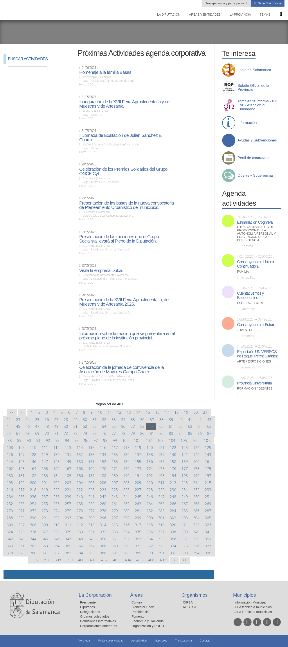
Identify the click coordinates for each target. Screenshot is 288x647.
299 (138, 517)
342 (10, 538)
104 (172, 440)
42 (200, 419)
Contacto (205, 640)
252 (10, 503)
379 (21, 552)
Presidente (88, 602)
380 (33, 552)
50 (66, 426)
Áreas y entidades (205, 14)
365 (68, 545)
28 (66, 419)
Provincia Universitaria (254, 383)
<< (12, 412)
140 (173, 454)
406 (151, 559)
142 (196, 454)
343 (21, 538)
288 (10, 517)
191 (138, 475)
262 (126, 503)
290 (33, 517)
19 (186, 412)
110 (33, 447)
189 (115, 475)
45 (18, 426)
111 (45, 447)
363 (45, 545)
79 (133, 433)
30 (85, 419)
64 (200, 426)
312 (80, 524)
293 (68, 517)
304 (196, 517)
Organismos (195, 595)
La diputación (168, 14)
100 (125, 440)
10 (100, 412)
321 (185, 524)
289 (21, 517)
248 (173, 496)
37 (152, 419)
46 (27, 426)
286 (196, 510)
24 (27, 419)
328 (56, 531)
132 (80, 454)
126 (10, 454)
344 (33, 538)
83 (171, 433)
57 (133, 426)
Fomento (137, 616)
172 (126, 468)
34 (123, 419)
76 (104, 433)
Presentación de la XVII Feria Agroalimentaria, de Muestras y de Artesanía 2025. (123, 301)
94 (67, 440)
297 (115, 517)
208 (126, 482)
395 (208, 552)
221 (68, 489)
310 (56, 524)
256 (56, 503)
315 (115, 524)
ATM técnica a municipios (253, 607)
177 (185, 468)
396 (34, 559)
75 (94, 433)
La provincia (240, 14)
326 (33, 531)
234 (10, 496)
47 (37, 426)
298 (126, 517)
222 (80, 489)
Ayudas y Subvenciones (257, 140)
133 (91, 454)
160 (196, 461)
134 (103, 454)
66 (8, 433)
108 (10, 447)
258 (80, 503)
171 (115, 468)
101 (137, 440)
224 (103, 489)
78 (123, 433)
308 (33, 524)
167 (68, 468)
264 (150, 503)
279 (115, 510)
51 (75, 426)
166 (56, 468)
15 (148, 412)
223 (91, 489)
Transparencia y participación (225, 3)
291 (45, 517)
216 (10, 489)
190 (126, 475)
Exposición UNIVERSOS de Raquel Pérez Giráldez (257, 354)
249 (185, 496)
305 (208, 517)
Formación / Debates (255, 388)
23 (18, 419)
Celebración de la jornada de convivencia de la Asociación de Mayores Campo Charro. (121, 369)
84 (180, 433)
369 (115, 545)
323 (208, 524)
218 (33, 489)
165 (45, 468)
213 (185, 482)
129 (45, 454)
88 (10, 440)
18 (177, 412)
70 (47, 433)
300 (150, 517)
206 (103, 482)
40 (180, 419)
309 (45, 524)
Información (247, 123)
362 (33, 545)
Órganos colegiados (94, 616)
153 (115, 461)
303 (185, 517)
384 (80, 552)
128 (33, 454)
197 (208, 475)
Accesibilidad (139, 640)
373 (161, 545)
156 (150, 461)
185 (68, 475)
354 (150, 538)
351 (115, 538)
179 (208, 468)
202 (56, 482)
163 (21, 468)
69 (37, 433)
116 (103, 447)
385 (91, 552)
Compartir (9, 574)
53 (94, 426)
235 (21, 496)
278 (103, 510)
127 (21, 454)
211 (161, 482)
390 (150, 552)
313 (91, 524)
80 (142, 433)
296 (103, 517)
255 (45, 503)
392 (173, 552)
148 (56, 461)
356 (173, 538)
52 (85, 426)
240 (80, 496)
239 (68, 496)
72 (66, 433)
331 (91, 531)
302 (173, 517)
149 (68, 461)
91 (38, 440)
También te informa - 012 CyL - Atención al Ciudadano (258, 105)
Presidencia (140, 612)
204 (80, 482)
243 (115, 496)
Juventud (245, 330)
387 (115, 552)
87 (209, 433)
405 (139, 559)
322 (196, 524)
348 (80, 538)
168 (80, 468)
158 (173, 461)
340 (196, 531)
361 (21, 545)
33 (114, 419)
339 (185, 531)
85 (190, 433)
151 (91, 461)
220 (56, 489)
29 (75, 419)
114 (80, 447)
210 (150, 482)
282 (150, 510)
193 (161, 475)
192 (150, 475)
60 (161, 426)
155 (138, 461)
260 (103, 503)
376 (196, 545)
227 (138, 489)
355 (161, 538)
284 (173, 510)
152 (103, 461)
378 (10, 552)
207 (115, 482)
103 (160, 440)
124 (196, 447)
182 (33, 475)
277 (91, 510)
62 (180, 426)
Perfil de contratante (254, 158)
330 (80, 531)
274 (56, 510)
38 (161, 419)
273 (45, 510)
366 (80, 545)
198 (10, 482)
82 (161, 433)
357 (185, 538)
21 (205, 412)
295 (91, 517)
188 (103, 475)
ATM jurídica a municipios (253, 612)
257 (68, 503)
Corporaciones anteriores (98, 626)
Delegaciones (90, 612)
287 (208, 510)
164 (33, 468)
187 (91, 475)
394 (196, 552)
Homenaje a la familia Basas (105, 72)
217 (21, 489)
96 (86, 440)
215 (208, 482)
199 (21, 482)
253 (21, 503)
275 (68, 510)
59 (152, 426)
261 (115, 503)
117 (115, 447)
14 (138, 412)
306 (10, 524)
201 (45, 482)
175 (161, 468)
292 (56, 517)
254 (33, 503)
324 (10, 531)
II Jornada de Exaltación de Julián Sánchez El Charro (120, 137)
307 (21, 524)
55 (114, 426)
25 (37, 419)
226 (126, 489)
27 (56, 419)
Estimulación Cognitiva (255, 222)
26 (47, 419)
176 (173, 468)
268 (196, 503)
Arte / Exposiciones (254, 361)
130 (56, 454)
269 (208, 503)
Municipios (244, 595)
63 (190, 426)
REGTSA (189, 607)
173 (138, 468)
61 (171, 426)
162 (10, 468)
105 (183, 440)
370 (126, 545)
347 (68, 538)
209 (138, 482)
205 (91, 482)
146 (33, 461)
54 (104, 426)
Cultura (136, 602)
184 (56, 475)
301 (161, 517)
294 (80, 517)
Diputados (87, 607)
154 (126, 461)
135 (115, 454)
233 (208, 489)
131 (68, 454)
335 (138, 531)
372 (150, 545)
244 (126, 496)
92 (48, 440)
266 (173, 503)
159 (185, 461)
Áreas (136, 595)
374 (173, 545)
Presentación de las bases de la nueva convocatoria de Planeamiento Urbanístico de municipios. (126, 205)
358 (196, 538)
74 (85, 433)
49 (56, 426)
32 (104, 419)
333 (115, 531)
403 (116, 559)
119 (138, 447)
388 (126, 552)
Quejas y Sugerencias (256, 176)
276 (80, 510)
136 (126, 454)
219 (45, 489)
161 (208, 461)
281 (138, 510)
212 (173, 482)
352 (126, 538)
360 (10, 545)
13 (129, 412)
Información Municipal (250, 602)
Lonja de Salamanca (254, 70)
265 (161, 503)
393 (185, 552)
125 (208, 447)
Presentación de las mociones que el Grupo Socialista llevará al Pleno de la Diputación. (119, 238)
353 (138, 538)
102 (149, 440)
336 (150, 531)
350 (103, 538)
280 (126, 510)
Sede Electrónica (269, 3)
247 (161, 496)
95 (76, 440)
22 (8, 419)
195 (185, 475)
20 (196, 412)
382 (56, 552)
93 (57, 440)
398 (58, 559)
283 (161, 510)
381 (45, 552)
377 (208, 545)
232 (196, 489)
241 (91, 496)
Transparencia (183, 640)
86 (200, 433)
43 (209, 419)
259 (91, 503)
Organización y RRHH (147, 626)
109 (21, 447)
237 (45, 496)
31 (94, 419)
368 (103, 545)
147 (45, 461)
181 (21, 475)
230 (173, 489)
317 (138, 524)
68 (27, 433)
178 (196, 468)
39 (171, 419)
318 (150, 524)
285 (185, 510)
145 (21, 461)
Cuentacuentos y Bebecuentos (250, 295)
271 (21, 510)
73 (75, 433)
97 (96, 440)
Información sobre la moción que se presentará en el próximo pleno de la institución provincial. (127, 335)
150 (80, 461)
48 (47, 426)
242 (103, 496)
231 (185, 489)
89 (19, 440)
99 (115, 440)
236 (33, 496)
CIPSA (188, 602)
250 (196, 496)
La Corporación (95, 595)
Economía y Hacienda (147, 621)
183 (45, 475)
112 (56, 447)
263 (138, 503)
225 (115, 489)
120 (150, 447)
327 (45, 531)
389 (138, 552)
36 (142, 419)
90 (29, 440)
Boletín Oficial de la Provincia (253, 88)
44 (8, 426)
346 (56, 538)
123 (185, 447)
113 (68, 447)
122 (173, 447)
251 (208, 496)
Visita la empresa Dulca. (101, 270)
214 (196, 482)
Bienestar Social (143, 607)
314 (103, 524)
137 (138, 454)
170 (103, 468)
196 (196, 475)
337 (161, 531)
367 (91, 545)
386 (103, 552)
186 (80, 475)
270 (10, 510)
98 (105, 440)
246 (150, 496)
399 (69, 559)
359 (208, 538)
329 (68, 531)
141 (185, 454)
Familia (243, 271)
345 (45, 538)
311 (68, 524)
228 (150, 489)
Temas (265, 14)
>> (185, 560)
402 (104, 559)
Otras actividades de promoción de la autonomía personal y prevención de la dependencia (256, 233)
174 (150, 468)
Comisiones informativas (98, 621)
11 (110, 412)
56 (123, 426)
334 (126, 531)
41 (190, 419)
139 (161, 454)
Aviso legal (84, 640)
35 (133, 419)
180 (10, 475)
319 (161, 524)
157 (161, 461)
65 (209, 426)
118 (126, 447)
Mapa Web (161, 640)
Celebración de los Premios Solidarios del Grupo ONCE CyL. (123, 171)
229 (161, 489)
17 (167, 412)
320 (173, 524)
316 (126, 524)
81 (152, 433)
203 (68, 482)
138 (150, 454)
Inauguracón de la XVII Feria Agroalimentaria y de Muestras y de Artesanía (124, 104)
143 (208, 454)
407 (163, 559)
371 (138, 545)
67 (18, 433)
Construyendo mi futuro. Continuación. (256, 264)
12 (119, 412)
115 (91, 447)
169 (91, 468)
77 (114, 433)
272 (33, 510)
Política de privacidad (110, 640)
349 (91, 538)
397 (46, 559)
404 (128, 559)
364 (56, 545)
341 (208, 531)
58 (142, 426)
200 (33, 482)
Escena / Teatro (250, 303)
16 (157, 412)
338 (173, 531)
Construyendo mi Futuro (256, 325)
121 (161, 447)
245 (138, 496)
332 (103, 531)
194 (173, 475)
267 (185, 503)
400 (81, 559)
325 (21, 531)
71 (56, 433)
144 (10, 461)
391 (161, 552)
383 (68, 552)
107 (207, 440)
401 (93, 559)
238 (56, 496)
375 (185, 545)
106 (195, 440)
